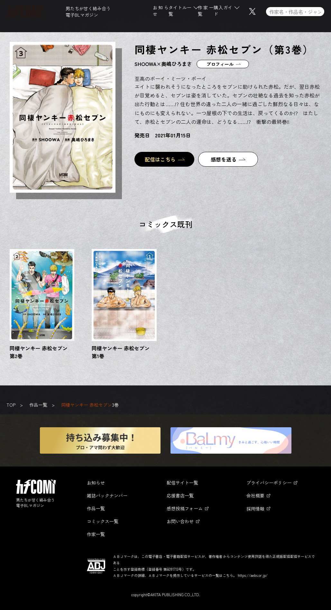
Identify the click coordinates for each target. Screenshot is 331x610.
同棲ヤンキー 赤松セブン (86, 405)
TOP (10, 405)
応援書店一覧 (180, 495)
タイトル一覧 (180, 12)
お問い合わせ (180, 521)
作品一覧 (38, 405)
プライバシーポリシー (268, 482)
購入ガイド (223, 12)
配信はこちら (160, 159)
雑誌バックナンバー (107, 495)
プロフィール (220, 64)
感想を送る (223, 159)
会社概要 (255, 495)
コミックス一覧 (102, 521)
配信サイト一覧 (182, 482)
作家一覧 (206, 12)
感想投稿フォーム (185, 508)
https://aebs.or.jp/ (253, 575)
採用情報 (255, 508)
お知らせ (161, 12)
